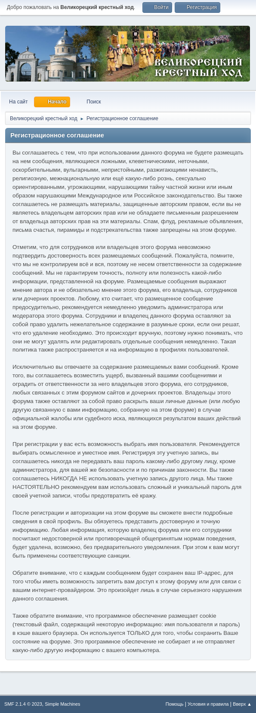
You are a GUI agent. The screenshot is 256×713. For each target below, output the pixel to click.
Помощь (175, 704)
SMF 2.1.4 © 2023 (23, 704)
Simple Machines (62, 704)
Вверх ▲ (242, 704)
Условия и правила (208, 704)
